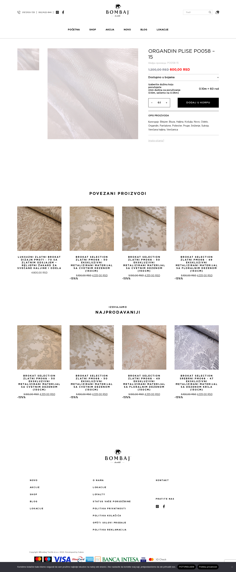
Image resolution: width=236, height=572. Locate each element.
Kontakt (162, 480)
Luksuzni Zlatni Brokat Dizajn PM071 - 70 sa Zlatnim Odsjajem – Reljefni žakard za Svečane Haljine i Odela (39, 262)
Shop (92, 30)
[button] (116, 292)
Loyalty (99, 494)
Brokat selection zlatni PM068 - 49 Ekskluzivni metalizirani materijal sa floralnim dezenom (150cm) (197, 264)
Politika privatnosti (109, 509)
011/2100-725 (28, 12)
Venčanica (172, 130)
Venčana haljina (156, 130)
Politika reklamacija (110, 530)
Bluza (172, 122)
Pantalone (165, 126)
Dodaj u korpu (198, 102)
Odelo (204, 122)
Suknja (205, 126)
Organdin (153, 126)
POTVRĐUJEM (186, 567)
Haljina (179, 122)
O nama (98, 480)
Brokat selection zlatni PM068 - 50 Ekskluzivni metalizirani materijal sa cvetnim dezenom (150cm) (92, 264)
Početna (74, 30)
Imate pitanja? (156, 141)
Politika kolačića (107, 516)
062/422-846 (45, 12)
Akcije (35, 487)
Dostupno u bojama (183, 77)
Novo (127, 30)
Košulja (189, 122)
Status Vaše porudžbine (112, 502)
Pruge (186, 126)
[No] (232, 567)
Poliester (177, 126)
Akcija (110, 30)
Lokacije (162, 30)
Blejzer (164, 122)
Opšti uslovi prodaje (109, 523)
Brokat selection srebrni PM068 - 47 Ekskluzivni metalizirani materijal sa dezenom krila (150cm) (197, 383)
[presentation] (4, 241)
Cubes (81, 552)
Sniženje (195, 126)
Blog (143, 30)
